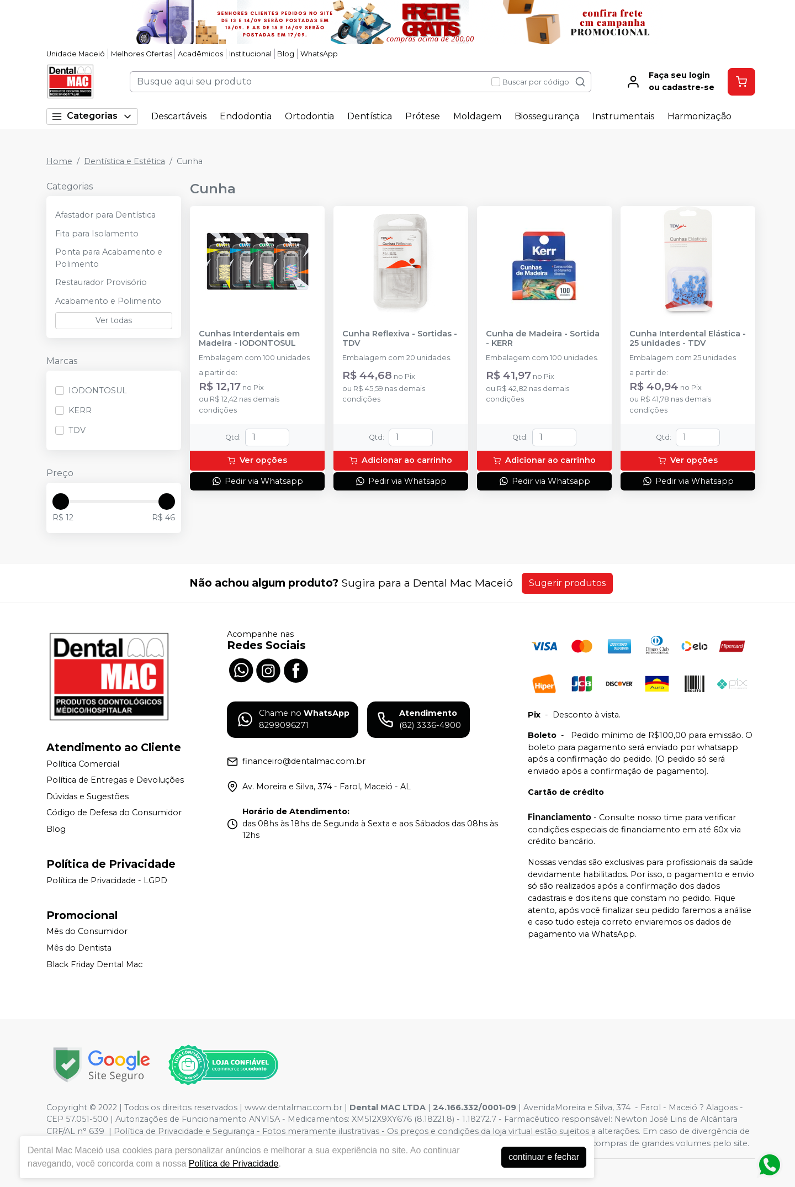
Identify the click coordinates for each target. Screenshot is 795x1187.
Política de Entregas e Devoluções (115, 780)
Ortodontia (309, 116)
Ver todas (114, 320)
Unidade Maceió (75, 54)
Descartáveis (178, 116)
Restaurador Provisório (101, 282)
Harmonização (699, 116)
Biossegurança (547, 116)
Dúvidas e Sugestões (87, 796)
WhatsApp (319, 54)
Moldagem (477, 116)
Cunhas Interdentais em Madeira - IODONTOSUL (249, 338)
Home (59, 161)
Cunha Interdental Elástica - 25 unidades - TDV (687, 338)
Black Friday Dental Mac (94, 964)
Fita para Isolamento (97, 234)
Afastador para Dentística (105, 215)
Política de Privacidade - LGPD (106, 880)
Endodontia (246, 116)
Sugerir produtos (567, 583)
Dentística (369, 116)
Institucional (250, 54)
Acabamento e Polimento (108, 301)
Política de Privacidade (234, 1163)
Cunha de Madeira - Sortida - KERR (543, 338)
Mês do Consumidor (87, 932)
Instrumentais (623, 116)
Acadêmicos (200, 54)
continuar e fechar (543, 1157)
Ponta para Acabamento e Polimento (108, 258)
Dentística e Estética (124, 161)
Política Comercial (82, 764)
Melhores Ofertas (141, 54)
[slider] (60, 501)
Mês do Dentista (79, 948)
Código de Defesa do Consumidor (114, 813)
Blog (285, 54)
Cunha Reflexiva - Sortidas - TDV (399, 338)
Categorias (92, 116)
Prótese (422, 116)
